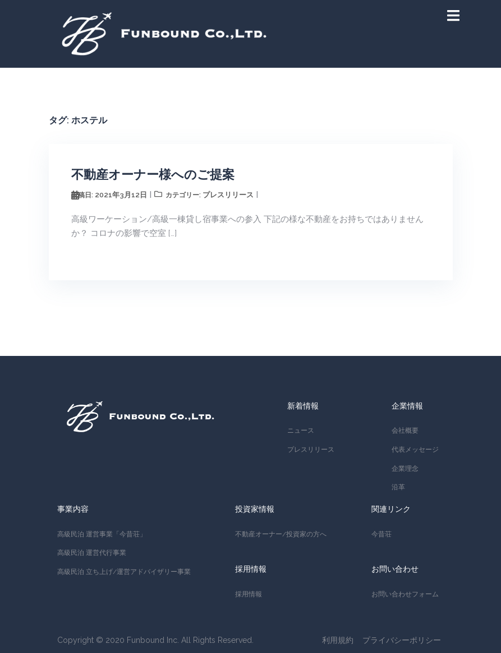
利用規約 (337, 640)
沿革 (398, 487)
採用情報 (248, 594)
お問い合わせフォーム (405, 594)
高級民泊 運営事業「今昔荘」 (101, 534)
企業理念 (405, 469)
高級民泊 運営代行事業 (91, 553)
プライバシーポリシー (401, 640)
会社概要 (405, 430)
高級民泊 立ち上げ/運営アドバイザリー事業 (124, 572)
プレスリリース (228, 195)
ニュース (300, 430)
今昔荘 (381, 534)
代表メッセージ (415, 449)
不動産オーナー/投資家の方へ (281, 534)
